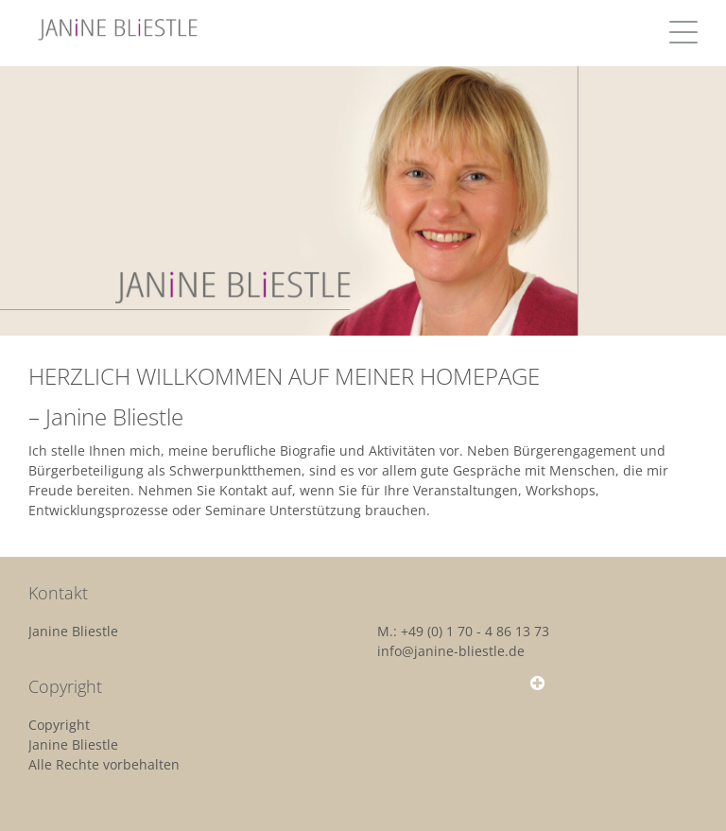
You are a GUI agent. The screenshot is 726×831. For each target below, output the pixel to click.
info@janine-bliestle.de (451, 651)
